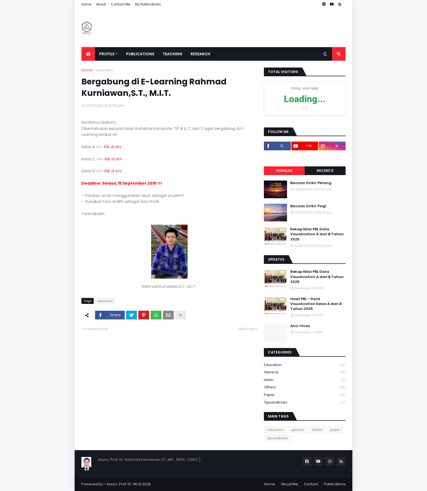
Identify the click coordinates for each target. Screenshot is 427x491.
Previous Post (96, 328)
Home (86, 4)
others (305, 387)
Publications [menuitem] (140, 54)
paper (305, 395)
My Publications (148, 4)
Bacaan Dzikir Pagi (308, 206)
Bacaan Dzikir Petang (310, 183)
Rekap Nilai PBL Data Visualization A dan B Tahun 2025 (317, 234)
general (305, 372)
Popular (284, 170)
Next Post (246, 328)
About (101, 4)
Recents (325, 170)
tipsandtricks (305, 402)
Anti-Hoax (300, 326)
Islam (305, 380)
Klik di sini (112, 147)
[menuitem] (88, 54)
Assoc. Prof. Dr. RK (122, 484)
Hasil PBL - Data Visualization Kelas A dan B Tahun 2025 (315, 304)
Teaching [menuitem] (172, 54)
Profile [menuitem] (106, 54)
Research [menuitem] (200, 54)
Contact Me (120, 4)
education (105, 70)
